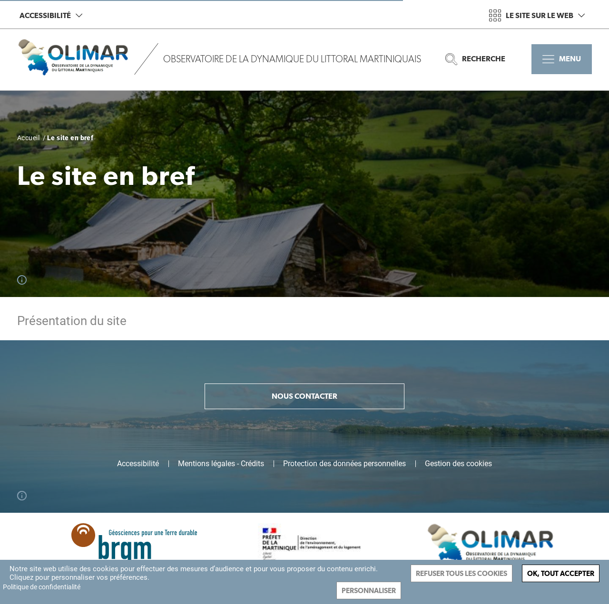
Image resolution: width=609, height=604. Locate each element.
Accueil (28, 138)
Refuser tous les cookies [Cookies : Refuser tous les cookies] (461, 573)
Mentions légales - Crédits (221, 464)
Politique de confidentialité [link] (41, 587)
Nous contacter (304, 396)
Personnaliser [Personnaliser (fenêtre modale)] (369, 590)
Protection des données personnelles (344, 464)
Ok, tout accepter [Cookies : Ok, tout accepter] (560, 573)
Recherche (475, 59)
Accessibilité (51, 15)
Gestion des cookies (458, 464)
